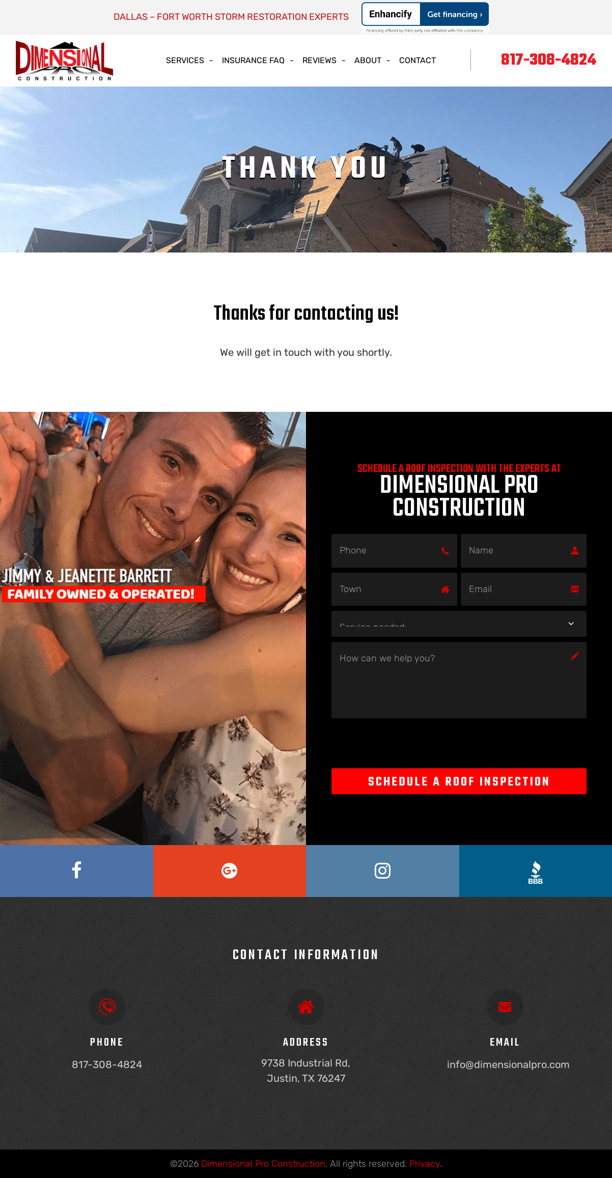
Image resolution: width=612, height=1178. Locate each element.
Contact (417, 60)
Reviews (319, 60)
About (367, 60)
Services (185, 60)
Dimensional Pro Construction (263, 1163)
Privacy (424, 1163)
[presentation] (408, 743)
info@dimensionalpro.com (508, 1064)
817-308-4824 (548, 60)
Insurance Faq (253, 60)
